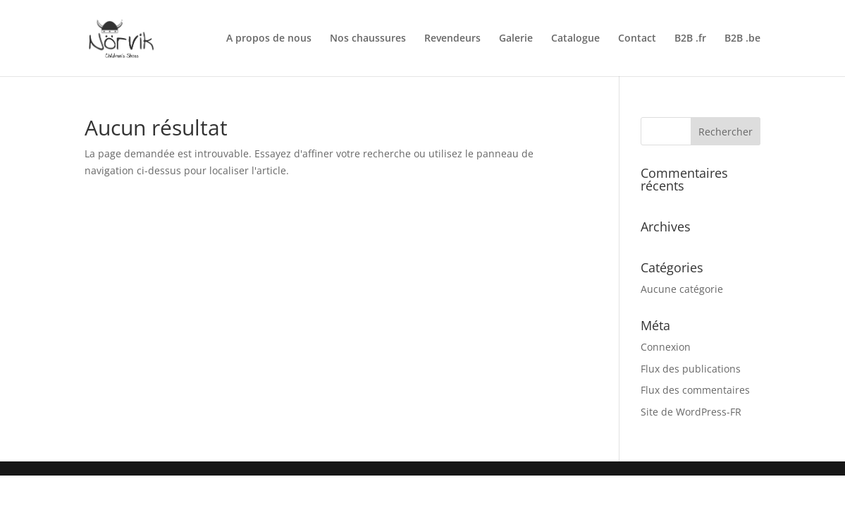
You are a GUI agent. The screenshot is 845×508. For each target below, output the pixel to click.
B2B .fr (690, 38)
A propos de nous (269, 38)
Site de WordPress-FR (691, 411)
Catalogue (575, 38)
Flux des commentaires (695, 390)
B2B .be (742, 38)
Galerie (516, 38)
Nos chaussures (368, 38)
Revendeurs (452, 38)
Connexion (666, 346)
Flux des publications (691, 368)
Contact (637, 38)
